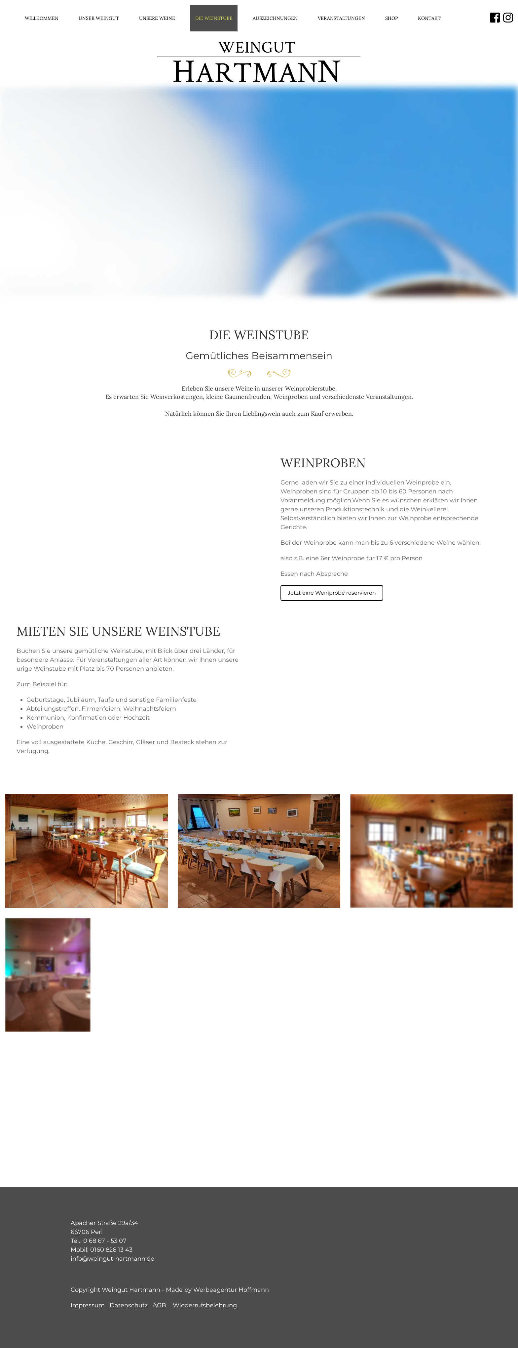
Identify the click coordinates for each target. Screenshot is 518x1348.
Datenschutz (129, 1305)
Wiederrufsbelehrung (205, 1305)
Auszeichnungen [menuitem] (275, 18)
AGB (159, 1305)
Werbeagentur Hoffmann (231, 1289)
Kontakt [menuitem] (429, 18)
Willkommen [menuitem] (41, 18)
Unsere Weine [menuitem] (157, 18)
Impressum (88, 1305)
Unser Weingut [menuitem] (99, 18)
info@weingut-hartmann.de (112, 1258)
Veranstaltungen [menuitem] (341, 18)
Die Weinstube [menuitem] (214, 18)
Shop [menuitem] (391, 18)
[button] (86, 851)
